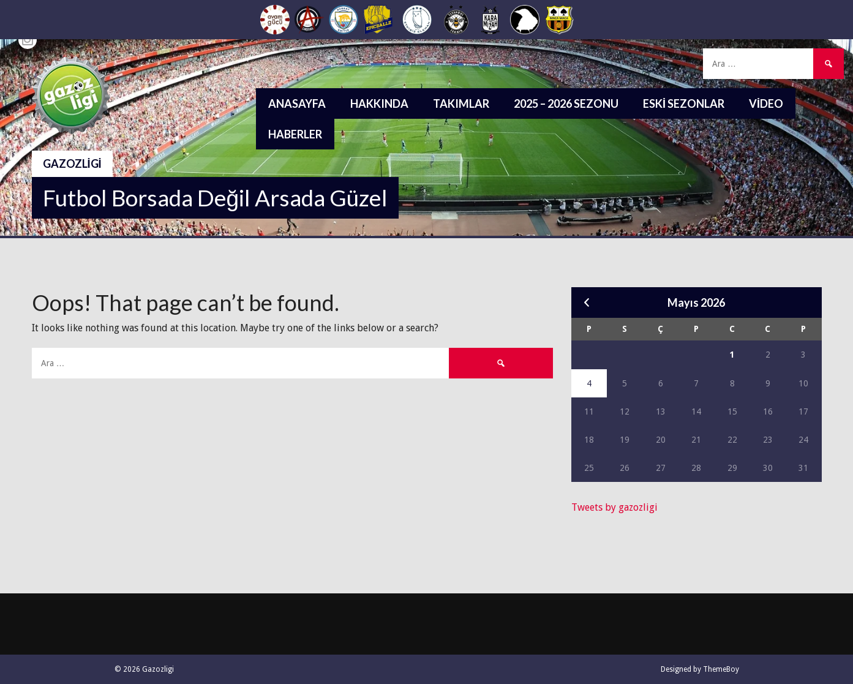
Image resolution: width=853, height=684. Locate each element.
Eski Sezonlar (683, 103)
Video (766, 103)
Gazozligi (72, 163)
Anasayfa (297, 103)
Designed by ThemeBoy (700, 669)
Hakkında (379, 103)
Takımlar (461, 103)
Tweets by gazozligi (614, 507)
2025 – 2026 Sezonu (566, 103)
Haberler (295, 134)
